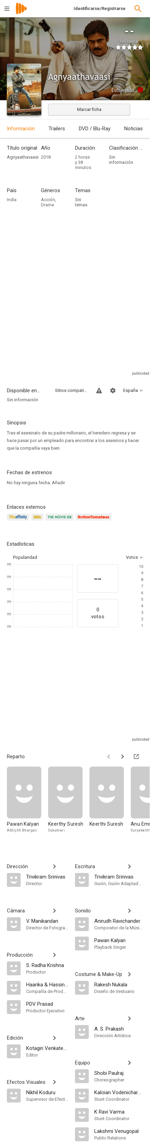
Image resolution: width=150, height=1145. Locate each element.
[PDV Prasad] (47, 1003)
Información (21, 128)
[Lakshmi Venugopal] (118, 1130)
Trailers (57, 128)
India (12, 199)
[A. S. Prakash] (118, 1028)
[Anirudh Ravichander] (118, 920)
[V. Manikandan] (47, 920)
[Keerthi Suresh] (110, 803)
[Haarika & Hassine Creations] (47, 984)
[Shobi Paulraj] (118, 1072)
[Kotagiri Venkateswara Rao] (47, 1047)
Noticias (133, 128)
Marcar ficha (89, 109)
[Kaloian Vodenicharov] (118, 1092)
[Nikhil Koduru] (47, 1092)
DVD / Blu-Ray (94, 128)
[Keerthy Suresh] (68, 803)
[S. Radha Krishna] (47, 964)
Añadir (58, 482)
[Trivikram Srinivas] (47, 876)
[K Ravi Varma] (118, 1111)
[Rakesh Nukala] (118, 984)
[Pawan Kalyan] (27, 803)
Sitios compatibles (71, 390)
